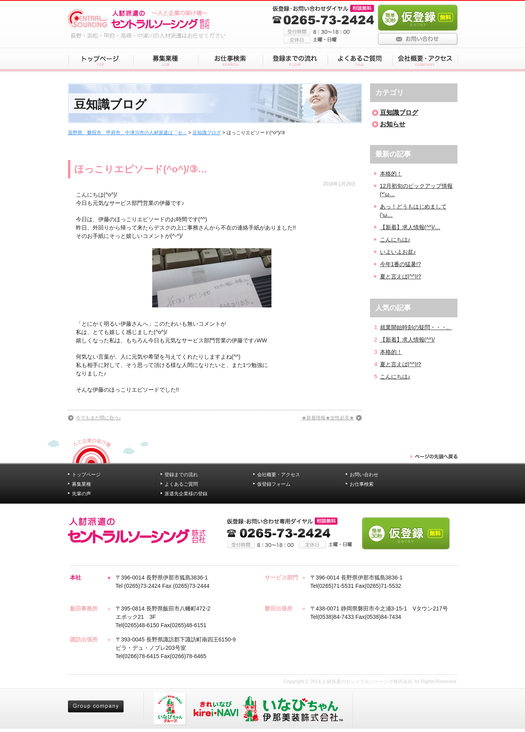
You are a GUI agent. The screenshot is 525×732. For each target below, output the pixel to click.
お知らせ (392, 124)
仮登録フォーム (274, 484)
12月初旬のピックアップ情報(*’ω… (416, 190)
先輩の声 (81, 493)
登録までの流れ (181, 474)
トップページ (86, 474)
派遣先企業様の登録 (186, 493)
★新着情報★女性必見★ (328, 418)
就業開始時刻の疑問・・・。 (416, 327)
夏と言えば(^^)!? (400, 276)
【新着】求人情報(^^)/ (407, 339)
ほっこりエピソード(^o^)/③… (140, 169)
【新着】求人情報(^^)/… (410, 227)
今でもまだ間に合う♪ (98, 418)
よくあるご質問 (181, 484)
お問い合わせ (364, 474)
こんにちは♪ (395, 239)
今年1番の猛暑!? (400, 264)
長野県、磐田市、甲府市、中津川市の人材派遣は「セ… (127, 132)
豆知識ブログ (206, 132)
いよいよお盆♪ (398, 252)
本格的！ (391, 173)
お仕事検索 (362, 484)
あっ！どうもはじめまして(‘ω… (413, 210)
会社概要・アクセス (278, 474)
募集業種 (81, 484)
